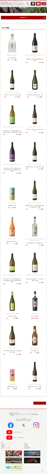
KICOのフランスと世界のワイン (19, 437)
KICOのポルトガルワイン (18, 432)
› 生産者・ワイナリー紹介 (5, 447)
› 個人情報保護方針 (27, 447)
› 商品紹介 (2, 446)
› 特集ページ (26, 443)
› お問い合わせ (26, 446)
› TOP (2, 442)
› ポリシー (2, 443)
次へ (38, 403)
